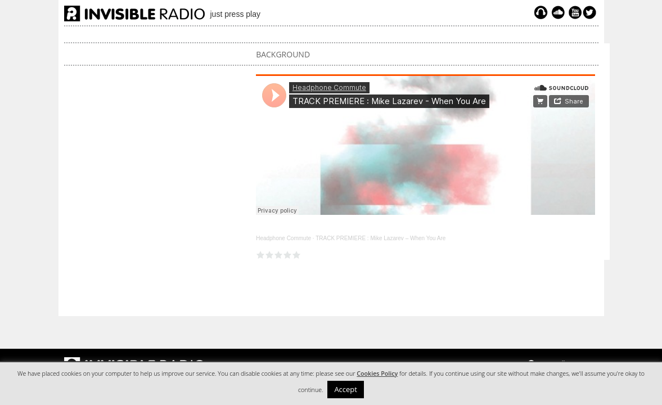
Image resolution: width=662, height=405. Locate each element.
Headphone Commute (283, 238)
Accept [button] (345, 389)
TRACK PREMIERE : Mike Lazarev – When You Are (380, 238)
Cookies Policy (377, 373)
